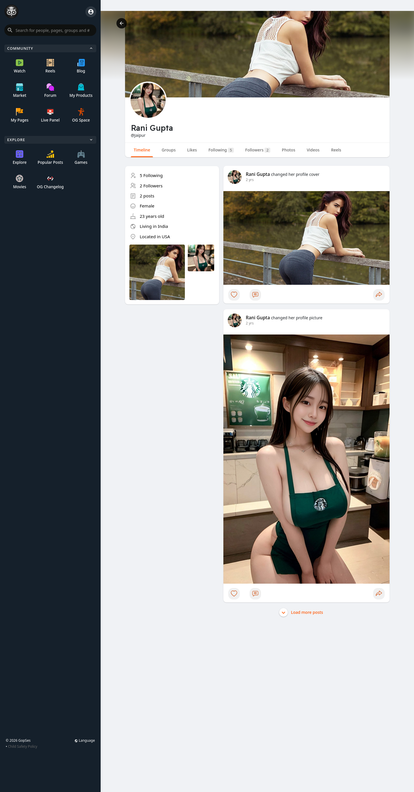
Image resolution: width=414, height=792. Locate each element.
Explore (19, 157)
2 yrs (250, 179)
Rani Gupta (258, 174)
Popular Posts (50, 157)
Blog (81, 66)
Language (84, 740)
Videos (313, 150)
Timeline (142, 150)
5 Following (151, 175)
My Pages (19, 115)
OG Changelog (50, 182)
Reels (50, 66)
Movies (19, 182)
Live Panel (50, 115)
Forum (50, 90)
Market (19, 90)
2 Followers (151, 186)
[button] (50, 30)
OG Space (81, 115)
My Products (81, 90)
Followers (257, 150)
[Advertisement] (172, 349)
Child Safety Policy (22, 746)
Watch (19, 66)
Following (221, 150)
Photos (288, 150)
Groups (169, 150)
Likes (192, 150)
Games (80, 157)
